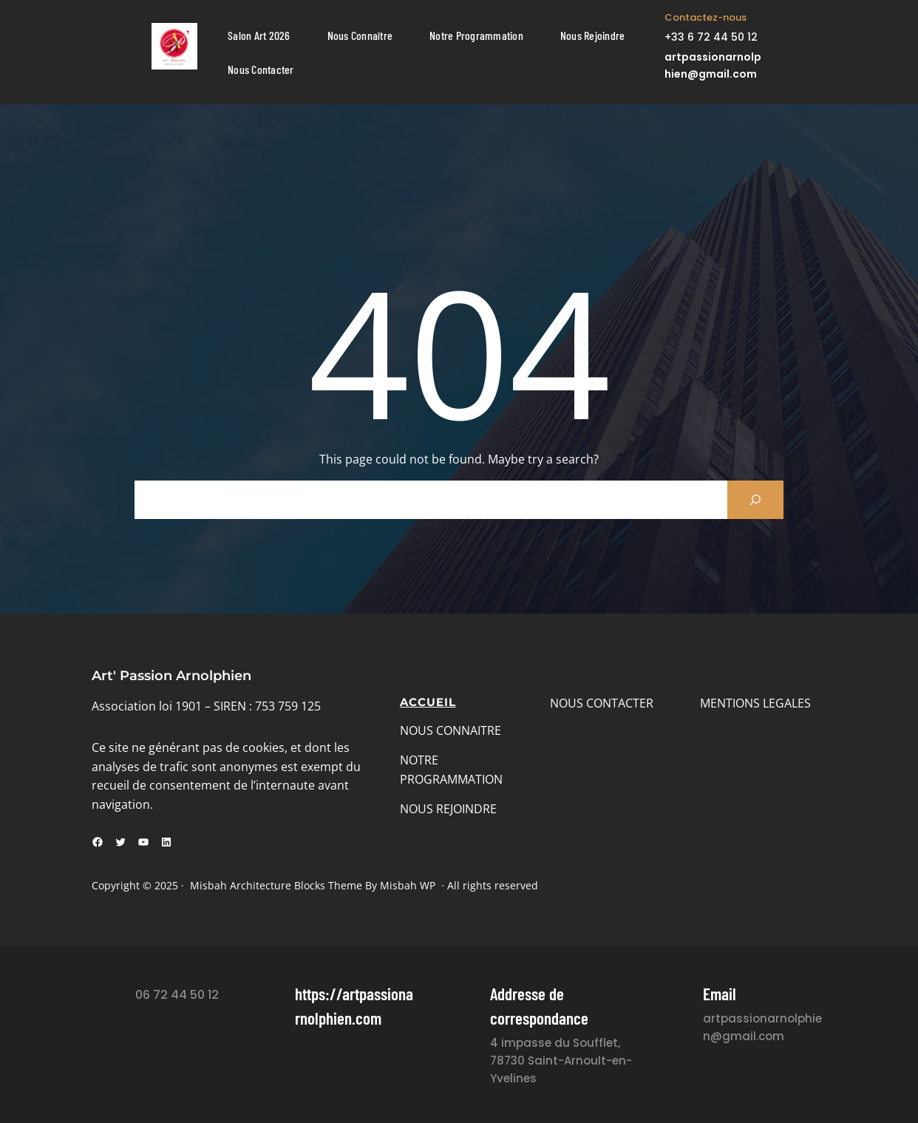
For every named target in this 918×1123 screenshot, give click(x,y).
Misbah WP (407, 885)
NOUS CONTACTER (601, 703)
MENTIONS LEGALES (755, 703)
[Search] (755, 500)
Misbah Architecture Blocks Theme (276, 885)
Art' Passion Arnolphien (171, 676)
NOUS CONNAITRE (450, 730)
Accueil (428, 702)
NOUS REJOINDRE (448, 809)
